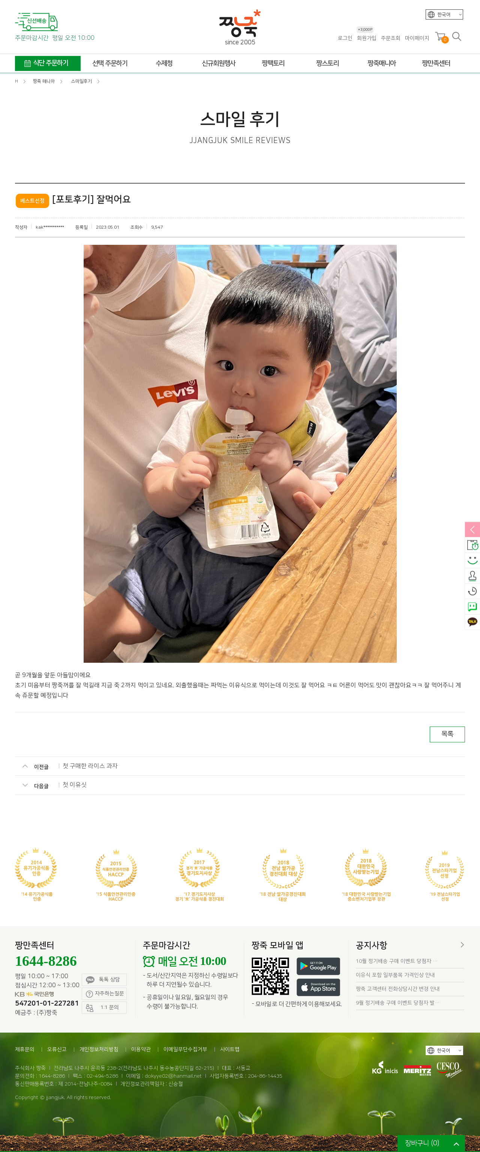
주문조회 (390, 38)
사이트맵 (230, 1049)
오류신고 (57, 1049)
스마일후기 (472, 561)
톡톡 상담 (103, 980)
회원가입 (366, 38)
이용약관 (141, 1049)
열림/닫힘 (472, 530)
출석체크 (472, 576)
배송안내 (472, 545)
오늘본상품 (472, 592)
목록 (447, 734)
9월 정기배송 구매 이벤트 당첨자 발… (398, 1003)
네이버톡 (472, 607)
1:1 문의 (102, 1008)
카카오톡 (472, 622)
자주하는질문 (105, 994)
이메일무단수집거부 (185, 1049)
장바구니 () (422, 1143)
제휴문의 (24, 1049)
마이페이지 (417, 38)
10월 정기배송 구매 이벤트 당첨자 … (397, 961)
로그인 (345, 38)
